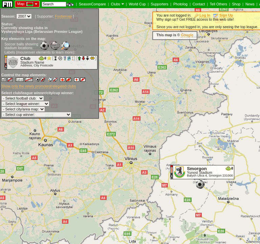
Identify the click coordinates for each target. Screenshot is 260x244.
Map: (21, 4)
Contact (199, 4)
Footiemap (63, 16)
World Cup (137, 4)
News (250, 4)
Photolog (180, 4)
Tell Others (218, 4)
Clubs (115, 4)
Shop (236, 4)
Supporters (159, 4)
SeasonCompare (92, 4)
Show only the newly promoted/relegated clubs (38, 86)
